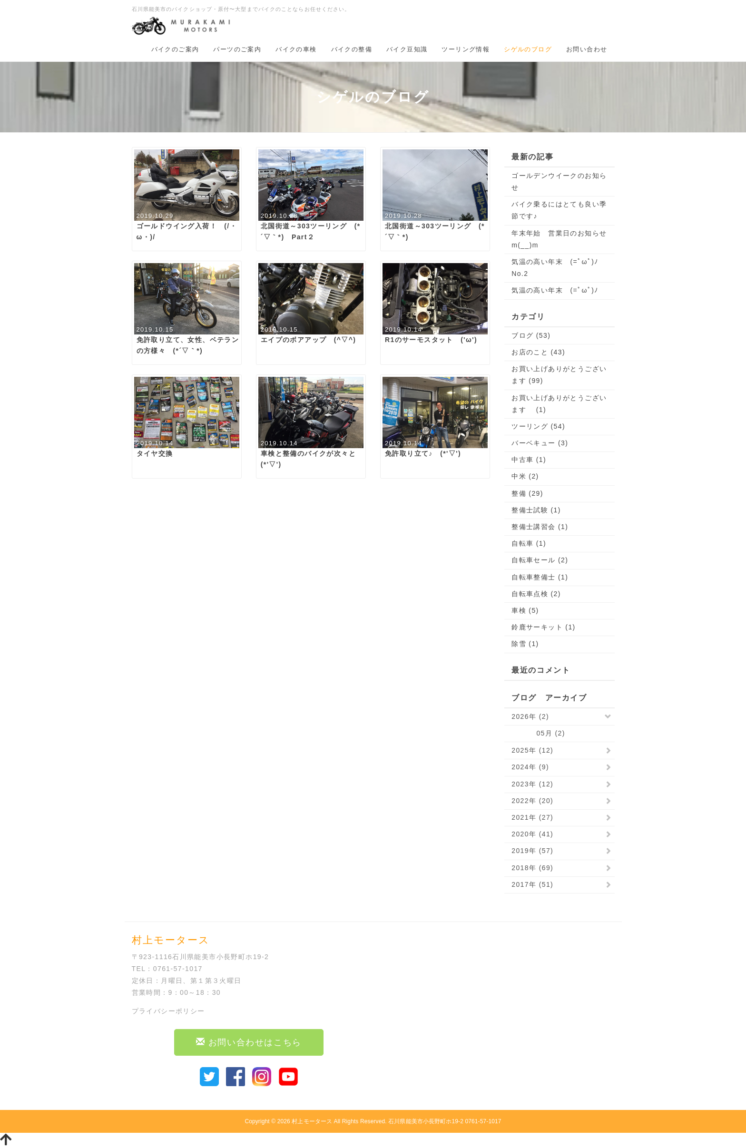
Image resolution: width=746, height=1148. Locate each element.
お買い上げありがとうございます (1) (559, 403)
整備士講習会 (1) (539, 526)
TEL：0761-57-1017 (167, 968)
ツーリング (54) (538, 426)
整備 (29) (527, 493)
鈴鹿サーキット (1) (543, 627)
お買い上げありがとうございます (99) (559, 374)
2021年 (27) (532, 817)
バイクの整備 (351, 49)
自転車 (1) (528, 543)
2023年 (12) (532, 784)
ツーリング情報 (466, 49)
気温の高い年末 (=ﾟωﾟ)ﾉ (554, 290)
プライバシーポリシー (168, 1011)
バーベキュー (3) (539, 443)
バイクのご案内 (175, 49)
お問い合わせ (586, 49)
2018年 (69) (532, 868)
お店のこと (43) (538, 352)
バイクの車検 (295, 49)
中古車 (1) (528, 459)
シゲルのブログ (528, 49)
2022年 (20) (532, 801)
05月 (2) (538, 733)
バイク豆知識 (406, 49)
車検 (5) (525, 610)
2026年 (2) (530, 716)
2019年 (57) (532, 850)
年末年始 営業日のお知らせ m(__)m (559, 239)
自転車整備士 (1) (539, 577)
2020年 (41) (532, 834)
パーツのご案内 (237, 49)
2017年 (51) (532, 884)
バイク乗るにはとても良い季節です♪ (559, 210)
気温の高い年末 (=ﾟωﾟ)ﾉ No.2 (558, 267)
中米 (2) (525, 476)
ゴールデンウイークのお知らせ (559, 181)
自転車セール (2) (539, 560)
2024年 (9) (530, 767)
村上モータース (312, 1121)
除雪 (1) (525, 644)
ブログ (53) (530, 335)
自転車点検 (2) (536, 594)
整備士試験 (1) (536, 510)
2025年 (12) (532, 750)
